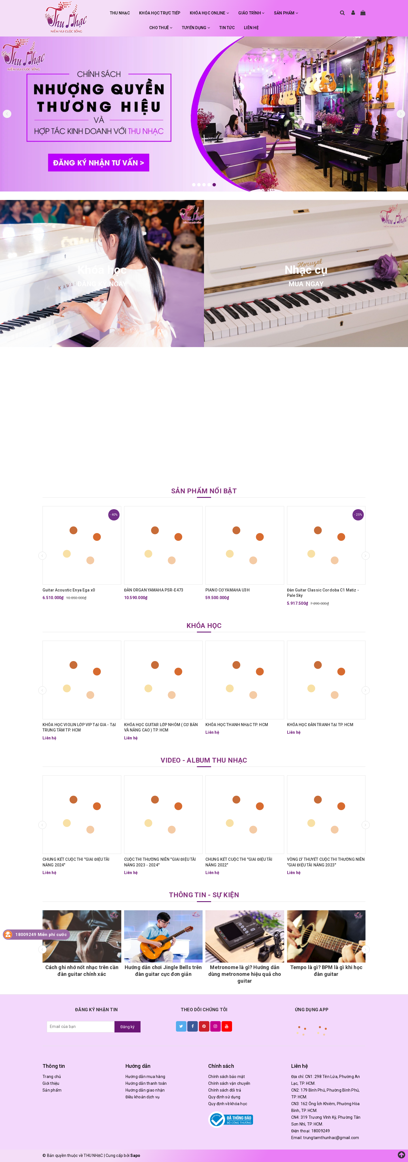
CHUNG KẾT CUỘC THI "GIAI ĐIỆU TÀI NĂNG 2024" (76, 862)
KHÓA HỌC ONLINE (209, 13)
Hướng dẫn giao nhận (145, 1090)
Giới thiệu (51, 1083)
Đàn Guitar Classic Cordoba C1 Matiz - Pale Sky (323, 593)
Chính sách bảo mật (226, 1076)
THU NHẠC (120, 13)
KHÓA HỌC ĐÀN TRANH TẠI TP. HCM (320, 724)
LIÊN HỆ (251, 27)
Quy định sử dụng (224, 1097)
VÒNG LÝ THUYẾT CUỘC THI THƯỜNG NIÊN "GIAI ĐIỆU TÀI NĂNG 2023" (326, 862)
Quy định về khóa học (227, 1103)
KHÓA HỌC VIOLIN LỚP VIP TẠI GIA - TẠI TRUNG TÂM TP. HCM (79, 727)
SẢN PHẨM (286, 13)
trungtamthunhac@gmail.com (331, 1137)
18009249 (320, 1131)
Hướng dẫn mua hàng (145, 1076)
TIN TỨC (227, 27)
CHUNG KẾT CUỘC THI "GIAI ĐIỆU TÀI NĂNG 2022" (239, 862)
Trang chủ (51, 1076)
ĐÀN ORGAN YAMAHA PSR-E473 (154, 590)
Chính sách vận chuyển (229, 1083)
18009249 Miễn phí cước (41, 934)
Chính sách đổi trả (224, 1090)
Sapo (135, 1155)
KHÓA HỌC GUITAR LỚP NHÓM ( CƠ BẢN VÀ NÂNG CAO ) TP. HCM (161, 727)
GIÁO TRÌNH (251, 13)
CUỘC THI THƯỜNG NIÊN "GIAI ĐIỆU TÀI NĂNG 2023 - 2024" (160, 862)
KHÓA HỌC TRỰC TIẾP (159, 13)
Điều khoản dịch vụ (143, 1097)
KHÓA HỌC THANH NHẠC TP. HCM (236, 724)
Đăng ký (127, 1027)
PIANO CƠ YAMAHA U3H (227, 590)
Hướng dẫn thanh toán (146, 1083)
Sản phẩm (51, 1090)
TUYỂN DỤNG (196, 27)
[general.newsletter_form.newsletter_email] (81, 1026)
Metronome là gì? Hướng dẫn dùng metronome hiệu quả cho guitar (244, 974)
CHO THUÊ (161, 27)
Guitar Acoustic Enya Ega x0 (68, 590)
